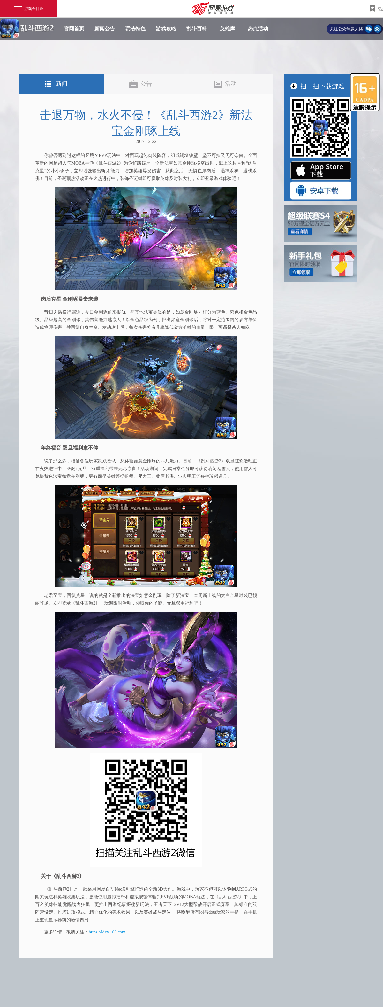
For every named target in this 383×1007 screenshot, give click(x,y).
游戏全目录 (28, 8)
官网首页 (74, 28)
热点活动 (258, 28)
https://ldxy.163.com (107, 932)
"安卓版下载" (320, 190)
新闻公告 (104, 28)
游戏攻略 (166, 28)
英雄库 (227, 28)
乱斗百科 (196, 28)
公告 (146, 84)
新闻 (61, 84)
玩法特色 (135, 28)
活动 (231, 84)
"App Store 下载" (320, 170)
